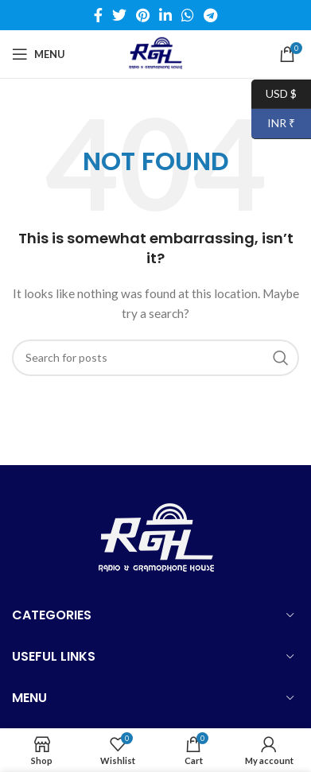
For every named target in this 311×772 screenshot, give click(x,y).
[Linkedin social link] (165, 15)
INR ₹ (273, 123)
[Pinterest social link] (142, 15)
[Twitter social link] (119, 15)
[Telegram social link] (210, 15)
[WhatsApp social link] (188, 15)
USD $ (274, 94)
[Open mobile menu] (38, 54)
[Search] (155, 357)
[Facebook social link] (98, 15)
